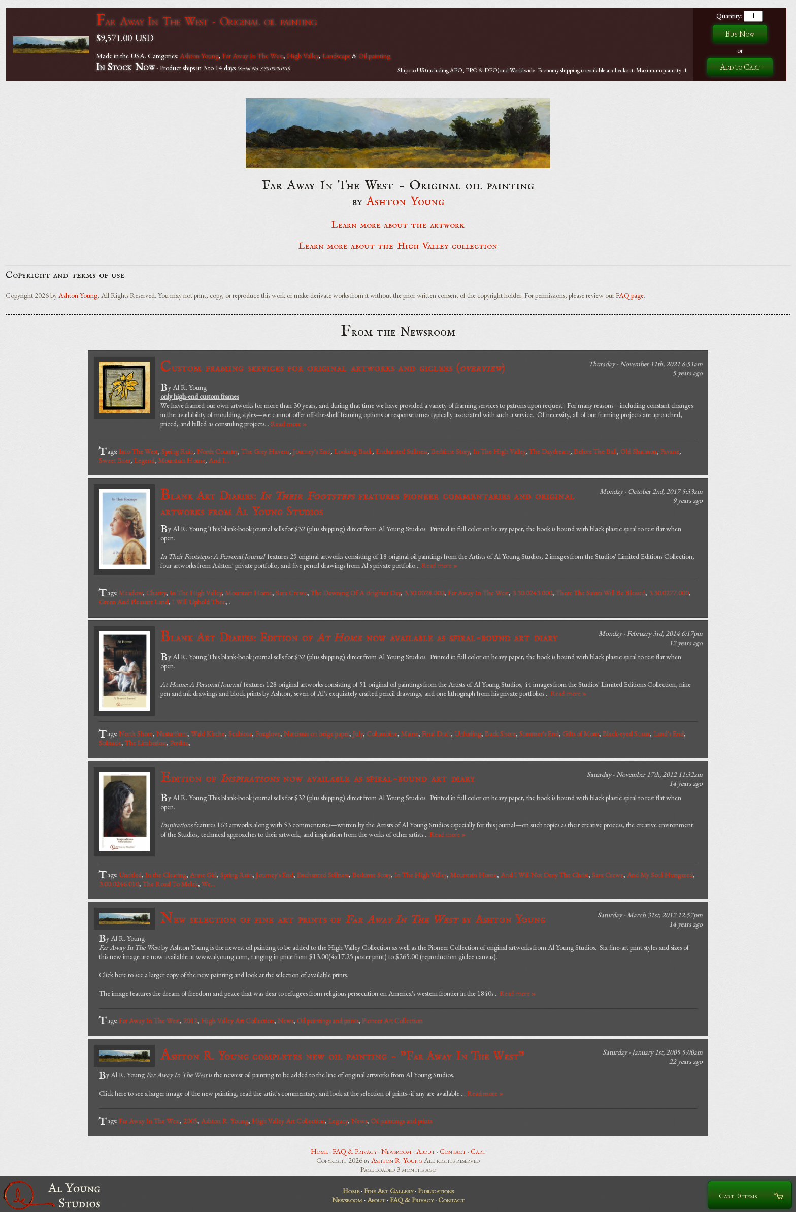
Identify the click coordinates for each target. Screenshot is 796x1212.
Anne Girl (203, 874)
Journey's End (311, 451)
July (358, 733)
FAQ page (630, 295)
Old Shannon (638, 451)
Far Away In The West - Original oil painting (206, 21)
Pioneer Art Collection (392, 1020)
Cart (478, 1151)
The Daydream (549, 451)
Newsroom (396, 1151)
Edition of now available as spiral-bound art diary (317, 778)
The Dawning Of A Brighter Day (356, 592)
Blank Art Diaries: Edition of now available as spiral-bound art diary (359, 637)
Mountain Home (181, 460)
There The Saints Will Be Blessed (600, 592)
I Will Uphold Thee (198, 602)
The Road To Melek (170, 883)
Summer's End (539, 733)
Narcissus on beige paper (316, 733)
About (425, 1151)
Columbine (382, 733)
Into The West (138, 451)
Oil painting (374, 55)
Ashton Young (199, 55)
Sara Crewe (291, 592)
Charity (156, 592)
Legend (144, 460)
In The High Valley (499, 451)
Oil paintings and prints (327, 1020)
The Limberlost (146, 742)
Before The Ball (595, 451)
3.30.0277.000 (669, 592)
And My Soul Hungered (660, 874)
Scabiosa (240, 733)
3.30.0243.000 (532, 592)
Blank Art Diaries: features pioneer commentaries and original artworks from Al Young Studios (367, 502)
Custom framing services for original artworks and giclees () (332, 367)
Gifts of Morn (580, 733)
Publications (436, 1190)
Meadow (131, 592)
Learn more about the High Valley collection (398, 246)
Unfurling (467, 733)
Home (319, 1151)
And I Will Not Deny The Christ (544, 874)
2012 (190, 1020)
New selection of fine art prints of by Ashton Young (353, 919)
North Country (217, 451)
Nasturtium (171, 733)
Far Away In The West (252, 55)
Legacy (338, 1120)
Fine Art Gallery (388, 1190)
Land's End (668, 733)
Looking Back (353, 451)
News (285, 1020)
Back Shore (500, 733)
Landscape (336, 55)
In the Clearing (165, 874)
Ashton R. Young (224, 1120)
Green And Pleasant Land (134, 602)
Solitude (110, 742)
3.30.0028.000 (424, 592)
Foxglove (267, 733)
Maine (409, 733)
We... (208, 883)
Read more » (289, 423)
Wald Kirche (208, 733)
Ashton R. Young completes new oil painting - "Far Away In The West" (342, 1055)
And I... (219, 460)
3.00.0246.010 (119, 883)
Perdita (179, 742)
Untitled (130, 874)
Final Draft (436, 733)
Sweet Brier (114, 460)
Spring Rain (177, 451)
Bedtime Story (450, 451)
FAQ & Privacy (355, 1151)
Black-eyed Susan (626, 733)
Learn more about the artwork (398, 225)
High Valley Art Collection (237, 1020)
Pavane (669, 451)
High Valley (303, 55)
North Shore (136, 733)
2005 (190, 1120)
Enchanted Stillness (401, 451)
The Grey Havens (265, 451)
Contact (453, 1151)
